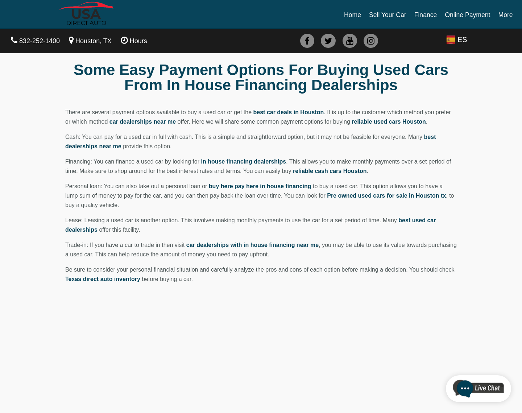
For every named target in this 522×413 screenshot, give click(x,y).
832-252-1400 (39, 41)
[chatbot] (478, 388)
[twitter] (328, 41)
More (505, 14)
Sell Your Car (387, 14)
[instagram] (371, 41)
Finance (425, 14)
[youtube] (350, 41)
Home (352, 14)
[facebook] (307, 41)
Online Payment (467, 14)
